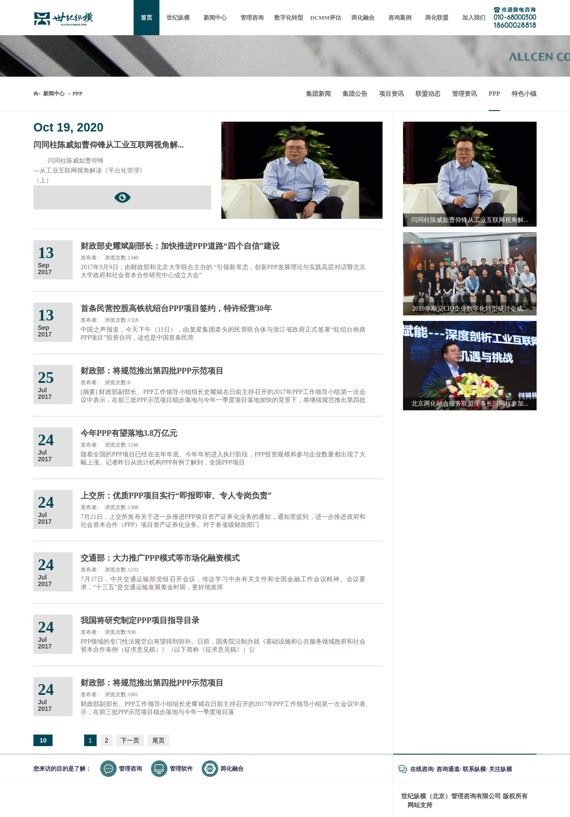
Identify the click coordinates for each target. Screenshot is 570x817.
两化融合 (232, 768)
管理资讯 (464, 93)
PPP (77, 93)
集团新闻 (318, 93)
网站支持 (419, 805)
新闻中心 (54, 93)
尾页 (158, 740)
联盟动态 (427, 93)
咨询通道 (448, 769)
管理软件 (181, 768)
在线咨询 (421, 769)
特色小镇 (524, 93)
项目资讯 (391, 93)
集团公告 (354, 93)
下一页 (130, 740)
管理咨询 (130, 768)
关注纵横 (500, 769)
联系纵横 (474, 769)
